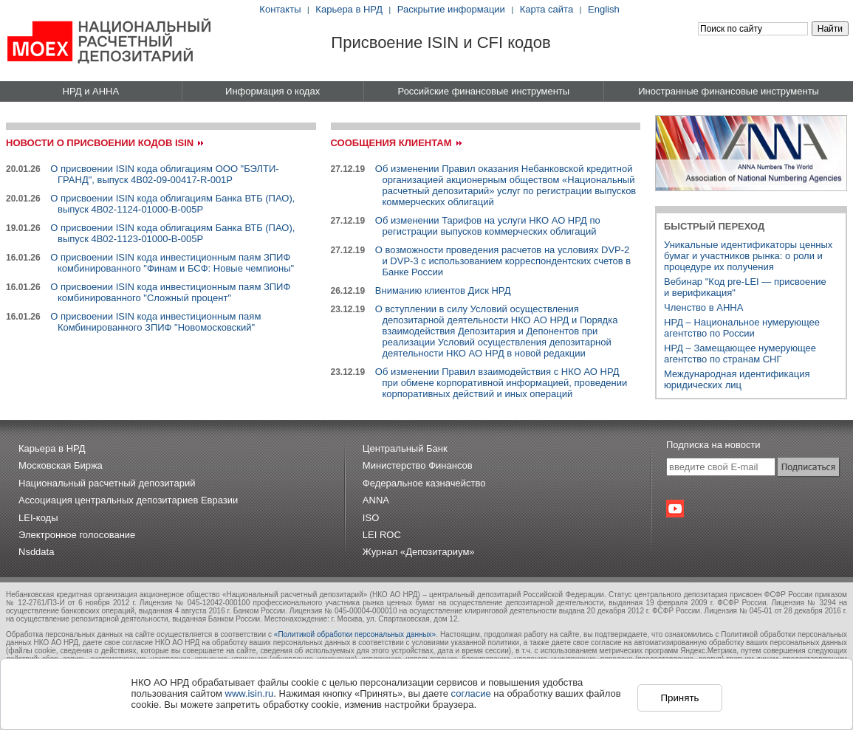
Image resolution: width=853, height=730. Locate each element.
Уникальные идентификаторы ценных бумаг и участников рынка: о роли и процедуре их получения (748, 255)
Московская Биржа (60, 465)
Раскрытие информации (451, 9)
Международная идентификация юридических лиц (736, 379)
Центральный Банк (405, 448)
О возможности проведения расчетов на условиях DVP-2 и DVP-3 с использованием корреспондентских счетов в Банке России (503, 261)
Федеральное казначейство (424, 483)
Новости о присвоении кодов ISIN (99, 142)
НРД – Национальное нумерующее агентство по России (742, 328)
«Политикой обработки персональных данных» (355, 634)
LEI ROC (382, 534)
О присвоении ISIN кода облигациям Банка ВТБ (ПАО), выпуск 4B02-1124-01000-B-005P (172, 204)
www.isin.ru (249, 693)
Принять (679, 697)
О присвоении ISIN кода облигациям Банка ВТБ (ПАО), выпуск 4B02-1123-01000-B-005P (172, 233)
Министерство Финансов (418, 465)
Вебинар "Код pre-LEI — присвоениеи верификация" (745, 287)
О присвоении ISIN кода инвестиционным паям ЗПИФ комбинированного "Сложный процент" (170, 292)
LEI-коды (38, 517)
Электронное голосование (76, 534)
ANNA (376, 500)
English (604, 9)
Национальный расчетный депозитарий (106, 483)
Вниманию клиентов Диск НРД (443, 290)
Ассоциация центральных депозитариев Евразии (128, 500)
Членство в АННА (703, 307)
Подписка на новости (713, 444)
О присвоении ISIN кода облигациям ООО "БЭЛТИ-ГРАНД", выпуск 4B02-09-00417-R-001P (164, 174)
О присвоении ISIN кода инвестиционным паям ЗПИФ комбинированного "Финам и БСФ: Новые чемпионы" (172, 263)
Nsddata (36, 551)
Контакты (280, 9)
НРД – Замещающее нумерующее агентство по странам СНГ (740, 353)
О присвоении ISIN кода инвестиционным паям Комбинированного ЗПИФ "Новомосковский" (155, 322)
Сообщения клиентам (391, 142)
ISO (371, 517)
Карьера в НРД (349, 9)
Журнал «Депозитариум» (419, 551)
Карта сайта (546, 9)
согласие (471, 693)
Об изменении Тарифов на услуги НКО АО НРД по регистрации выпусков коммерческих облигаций (487, 226)
